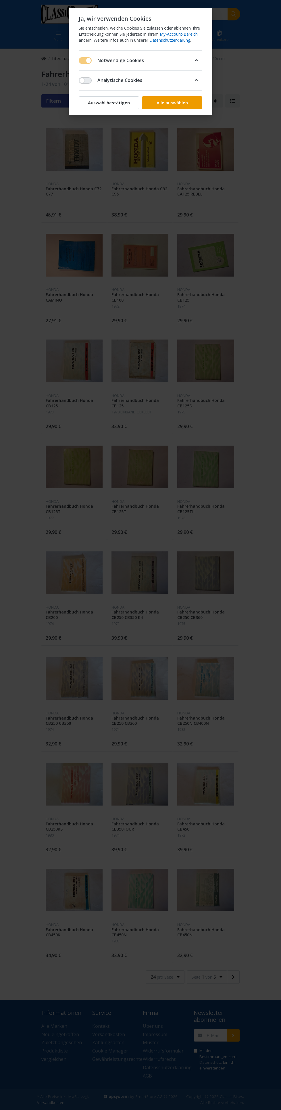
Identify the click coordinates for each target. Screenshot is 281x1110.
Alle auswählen (172, 103)
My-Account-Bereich (179, 34)
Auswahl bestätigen (109, 103)
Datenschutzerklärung (169, 40)
